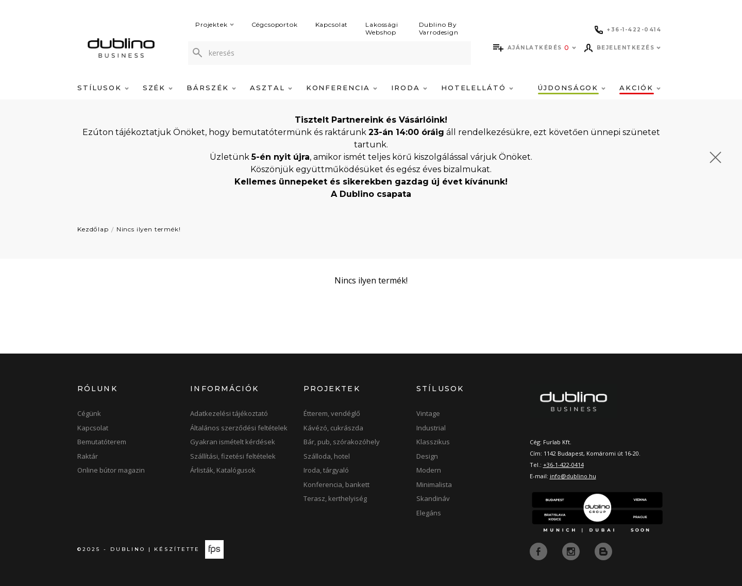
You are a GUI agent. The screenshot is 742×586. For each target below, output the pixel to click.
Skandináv (433, 498)
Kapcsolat (331, 24)
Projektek (214, 24)
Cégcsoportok (274, 24)
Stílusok (103, 87)
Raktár (87, 456)
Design (427, 456)
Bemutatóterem (101, 441)
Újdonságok (571, 87)
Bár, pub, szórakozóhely (341, 441)
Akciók (640, 87)
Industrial (431, 427)
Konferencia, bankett (336, 484)
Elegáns (428, 512)
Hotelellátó (477, 87)
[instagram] (572, 550)
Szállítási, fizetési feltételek (233, 456)
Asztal (271, 87)
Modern (428, 470)
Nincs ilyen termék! (148, 229)
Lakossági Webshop (381, 28)
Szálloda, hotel (326, 456)
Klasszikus (433, 441)
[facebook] (539, 550)
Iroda (409, 87)
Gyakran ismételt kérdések (232, 441)
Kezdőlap (93, 229)
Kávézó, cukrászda (333, 427)
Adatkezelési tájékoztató (229, 413)
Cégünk (89, 413)
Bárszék (211, 87)
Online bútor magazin (111, 470)
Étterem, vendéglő (331, 413)
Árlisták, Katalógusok (223, 470)
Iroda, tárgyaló (326, 470)
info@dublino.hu (573, 476)
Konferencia (341, 87)
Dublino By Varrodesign (439, 28)
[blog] (603, 550)
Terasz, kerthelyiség (335, 498)
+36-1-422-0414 (563, 464)
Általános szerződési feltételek (239, 427)
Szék (158, 87)
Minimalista (434, 484)
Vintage (428, 413)
